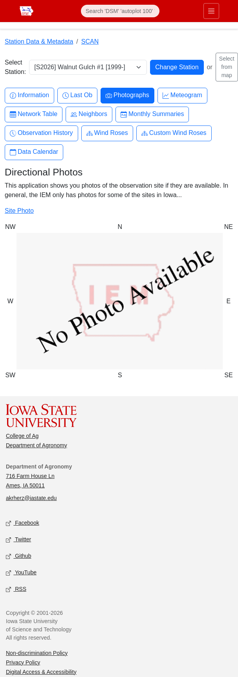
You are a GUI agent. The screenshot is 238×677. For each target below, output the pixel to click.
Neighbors (89, 114)
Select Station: (15, 67)
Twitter (18, 539)
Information (29, 95)
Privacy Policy (23, 662)
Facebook (22, 523)
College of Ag (22, 436)
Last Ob (77, 95)
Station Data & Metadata (39, 41)
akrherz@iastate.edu (31, 498)
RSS (16, 589)
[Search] (120, 11)
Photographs (127, 95)
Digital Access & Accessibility (41, 672)
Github (18, 556)
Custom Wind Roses (174, 133)
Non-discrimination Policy (37, 653)
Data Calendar (34, 152)
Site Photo (19, 210)
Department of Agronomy (36, 445)
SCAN (90, 41)
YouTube (21, 572)
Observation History (41, 133)
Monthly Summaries (152, 114)
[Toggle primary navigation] (211, 11)
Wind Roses (107, 133)
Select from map (226, 66)
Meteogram (182, 95)
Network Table (33, 114)
